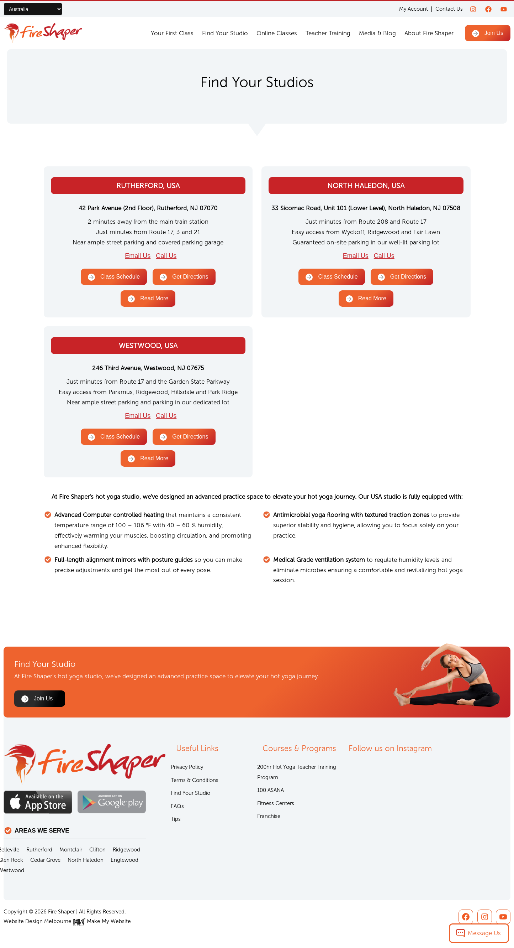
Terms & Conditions (194, 780)
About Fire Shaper (429, 33)
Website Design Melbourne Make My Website (65, 921)
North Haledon (86, 860)
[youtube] (503, 9)
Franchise (268, 817)
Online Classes (276, 33)
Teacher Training (328, 33)
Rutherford (39, 850)
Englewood (124, 860)
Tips (176, 820)
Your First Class (172, 33)
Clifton (97, 850)
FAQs (177, 807)
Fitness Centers (275, 804)
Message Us (484, 933)
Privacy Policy (187, 767)
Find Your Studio (225, 33)
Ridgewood (126, 850)
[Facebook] (488, 9)
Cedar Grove (45, 860)
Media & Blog (377, 33)
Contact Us (449, 9)
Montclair (70, 850)
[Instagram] (473, 9)
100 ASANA (270, 791)
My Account (413, 9)
